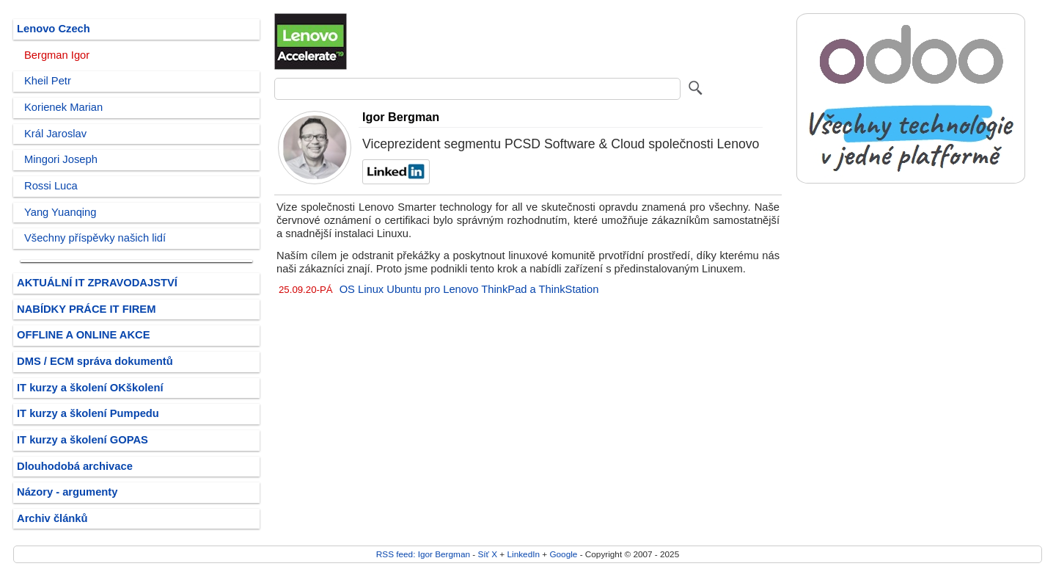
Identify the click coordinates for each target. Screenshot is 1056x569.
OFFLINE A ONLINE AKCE (83, 335)
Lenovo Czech (53, 29)
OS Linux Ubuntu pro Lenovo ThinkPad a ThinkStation (469, 289)
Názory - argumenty (67, 492)
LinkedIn (523, 554)
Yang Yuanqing (60, 212)
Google (563, 554)
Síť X (487, 554)
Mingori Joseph (61, 159)
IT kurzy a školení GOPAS (82, 440)
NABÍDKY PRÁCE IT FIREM (86, 309)
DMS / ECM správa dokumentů (95, 361)
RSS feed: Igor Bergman (423, 554)
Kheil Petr (47, 81)
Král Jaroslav (55, 133)
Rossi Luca (51, 186)
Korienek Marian (63, 107)
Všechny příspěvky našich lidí (95, 238)
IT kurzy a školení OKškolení (90, 388)
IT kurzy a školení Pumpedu (88, 413)
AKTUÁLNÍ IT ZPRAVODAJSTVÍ (97, 283)
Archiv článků (52, 518)
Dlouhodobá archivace (75, 466)
